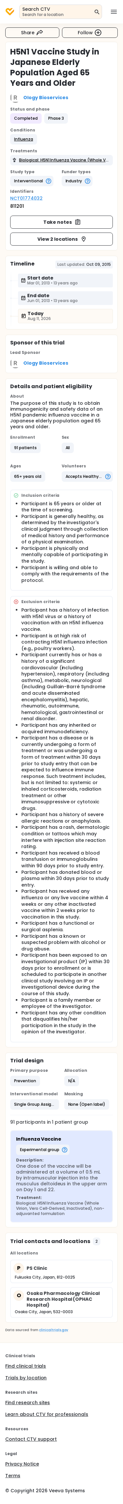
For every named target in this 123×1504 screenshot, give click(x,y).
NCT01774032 (26, 198)
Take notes (62, 222)
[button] (23, 139)
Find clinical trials (25, 1366)
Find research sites (27, 1402)
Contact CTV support (31, 1439)
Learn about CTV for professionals (46, 1414)
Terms (12, 1475)
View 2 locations (62, 239)
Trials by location (26, 1378)
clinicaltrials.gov (53, 1330)
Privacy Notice (22, 1464)
